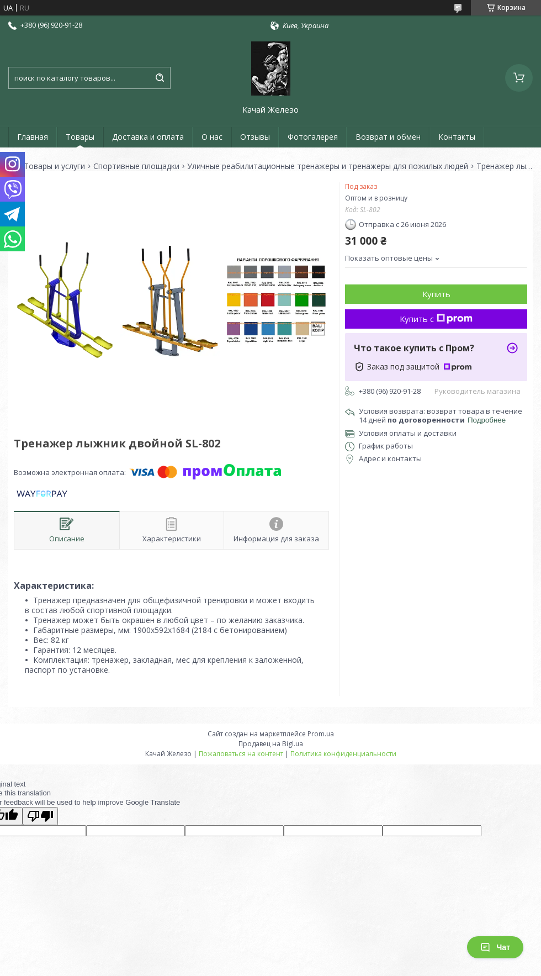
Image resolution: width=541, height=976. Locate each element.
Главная (32, 136)
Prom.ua (320, 733)
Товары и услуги (54, 166)
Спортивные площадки (136, 166)
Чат (495, 947)
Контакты (456, 136)
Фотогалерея (313, 136)
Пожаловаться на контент (241, 753)
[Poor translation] (40, 816)
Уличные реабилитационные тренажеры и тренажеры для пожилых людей (327, 166)
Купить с (436, 318)
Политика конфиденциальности (343, 753)
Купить (436, 293)
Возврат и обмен (388, 136)
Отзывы (255, 136)
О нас (211, 136)
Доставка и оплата (148, 136)
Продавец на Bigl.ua (270, 743)
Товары (80, 136)
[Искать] (159, 78)
